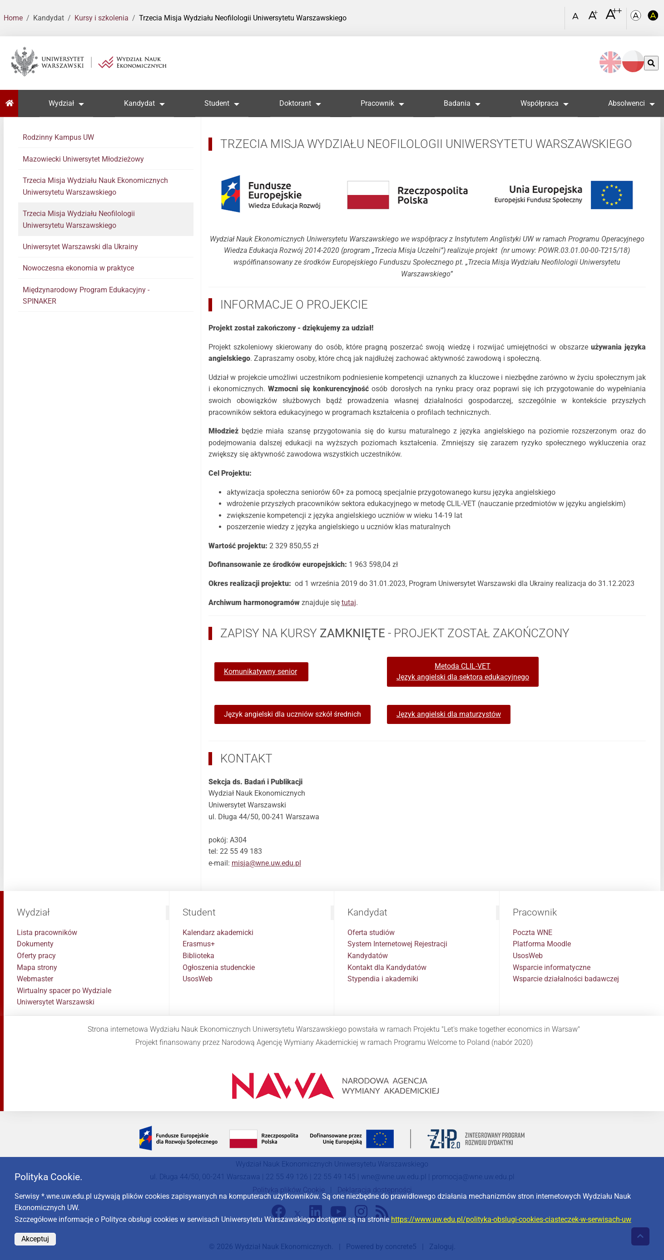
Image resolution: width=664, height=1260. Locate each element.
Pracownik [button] (377, 103)
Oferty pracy (36, 955)
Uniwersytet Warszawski (55, 1002)
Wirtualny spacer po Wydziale (64, 990)
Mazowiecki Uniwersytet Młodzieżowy (83, 159)
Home (13, 18)
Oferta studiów (371, 932)
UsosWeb (198, 979)
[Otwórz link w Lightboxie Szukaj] (555, 15)
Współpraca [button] (539, 103)
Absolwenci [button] (626, 103)
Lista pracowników (47, 932)
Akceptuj (35, 1239)
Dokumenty (35, 944)
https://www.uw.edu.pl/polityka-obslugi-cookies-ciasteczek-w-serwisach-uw (511, 1219)
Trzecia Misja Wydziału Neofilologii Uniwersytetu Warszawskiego (79, 219)
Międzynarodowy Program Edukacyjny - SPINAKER (86, 295)
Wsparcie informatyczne (551, 967)
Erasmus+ (199, 944)
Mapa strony (37, 967)
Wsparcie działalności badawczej (566, 979)
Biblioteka (198, 955)
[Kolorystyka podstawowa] (636, 18)
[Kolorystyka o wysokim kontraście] (653, 18)
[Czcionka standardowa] (576, 18)
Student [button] (216, 103)
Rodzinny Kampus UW (58, 137)
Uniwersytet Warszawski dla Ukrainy (80, 246)
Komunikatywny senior (260, 671)
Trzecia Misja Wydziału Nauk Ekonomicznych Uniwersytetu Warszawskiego (95, 186)
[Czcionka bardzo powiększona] (614, 17)
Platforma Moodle (542, 944)
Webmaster (35, 979)
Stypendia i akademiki (382, 979)
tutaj (349, 602)
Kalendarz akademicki (218, 932)
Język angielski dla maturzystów (448, 714)
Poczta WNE (532, 932)
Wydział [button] (61, 103)
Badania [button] (457, 103)
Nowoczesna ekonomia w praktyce (78, 268)
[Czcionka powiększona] (594, 18)
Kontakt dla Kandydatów (386, 967)
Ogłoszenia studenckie (219, 967)
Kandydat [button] (139, 103)
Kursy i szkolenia (101, 18)
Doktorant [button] (295, 103)
